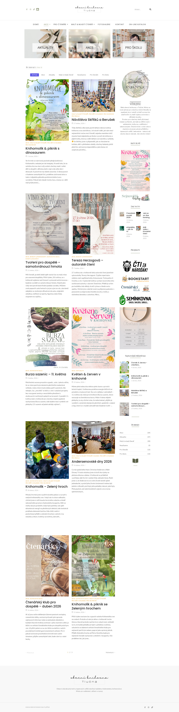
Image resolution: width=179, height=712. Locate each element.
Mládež (96, 456)
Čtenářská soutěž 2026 (130, 215)
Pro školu (76, 116)
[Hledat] (140, 9)
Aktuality (80, 370)
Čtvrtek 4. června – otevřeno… (139, 364)
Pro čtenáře (61, 24)
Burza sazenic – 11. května (46, 374)
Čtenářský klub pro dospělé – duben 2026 (43, 604)
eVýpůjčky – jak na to (130, 229)
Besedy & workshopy (38, 257)
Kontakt (119, 24)
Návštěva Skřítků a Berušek (93, 120)
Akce (47, 24)
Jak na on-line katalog (146, 215)
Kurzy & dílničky (32, 259)
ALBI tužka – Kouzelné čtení (146, 230)
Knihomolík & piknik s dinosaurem (42, 150)
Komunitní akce (53, 257)
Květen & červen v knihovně (86, 376)
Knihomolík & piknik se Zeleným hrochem (90, 606)
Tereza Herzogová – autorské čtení (87, 262)
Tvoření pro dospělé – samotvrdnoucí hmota (44, 264)
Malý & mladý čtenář (82, 24)
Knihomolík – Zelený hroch (47, 487)
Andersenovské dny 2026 (92, 462)
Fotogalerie (104, 24)
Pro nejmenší (31, 145)
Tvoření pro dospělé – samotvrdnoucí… (140, 405)
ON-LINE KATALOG (137, 24)
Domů (36, 24)
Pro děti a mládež (54, 143)
